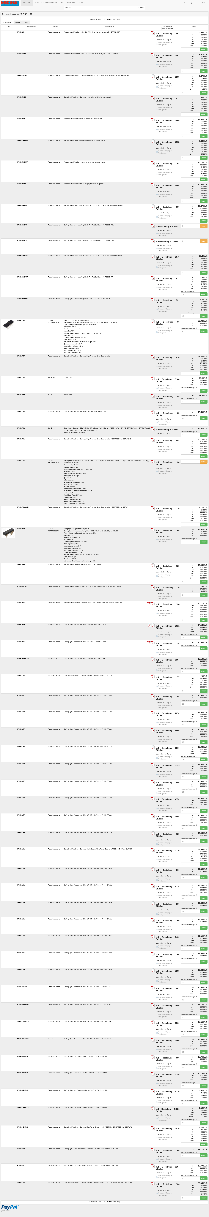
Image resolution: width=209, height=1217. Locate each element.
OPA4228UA (21, 603)
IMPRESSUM (71, 3)
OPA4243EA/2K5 (22, 1090)
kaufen (203, 49)
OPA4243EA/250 (22, 1056)
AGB (61, 3)
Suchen (141, 8)
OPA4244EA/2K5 (22, 1127)
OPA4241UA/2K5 (22, 987)
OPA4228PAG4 (22, 586)
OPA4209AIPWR (22, 255)
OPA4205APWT (22, 162)
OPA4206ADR (21, 184)
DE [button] (185, 3)
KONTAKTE (84, 3)
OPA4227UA (21, 428)
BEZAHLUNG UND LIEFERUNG (46, 3)
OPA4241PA (21, 675)
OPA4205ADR (21, 97)
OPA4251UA (21, 1182)
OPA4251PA (21, 1149)
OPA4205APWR (22, 140)
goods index (5, 1211)
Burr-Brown (51, 428)
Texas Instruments (54, 32)
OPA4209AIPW (22, 205)
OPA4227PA (21, 320)
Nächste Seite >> (113, 19)
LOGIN (203, 3)
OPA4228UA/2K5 (22, 658)
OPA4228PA (21, 529)
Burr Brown (51, 377)
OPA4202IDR (21, 54)
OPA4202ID (21, 32)
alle (167, 28)
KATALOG (27, 3)
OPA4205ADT (21, 119)
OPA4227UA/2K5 (22, 507)
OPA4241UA (21, 849)
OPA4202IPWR (22, 75)
